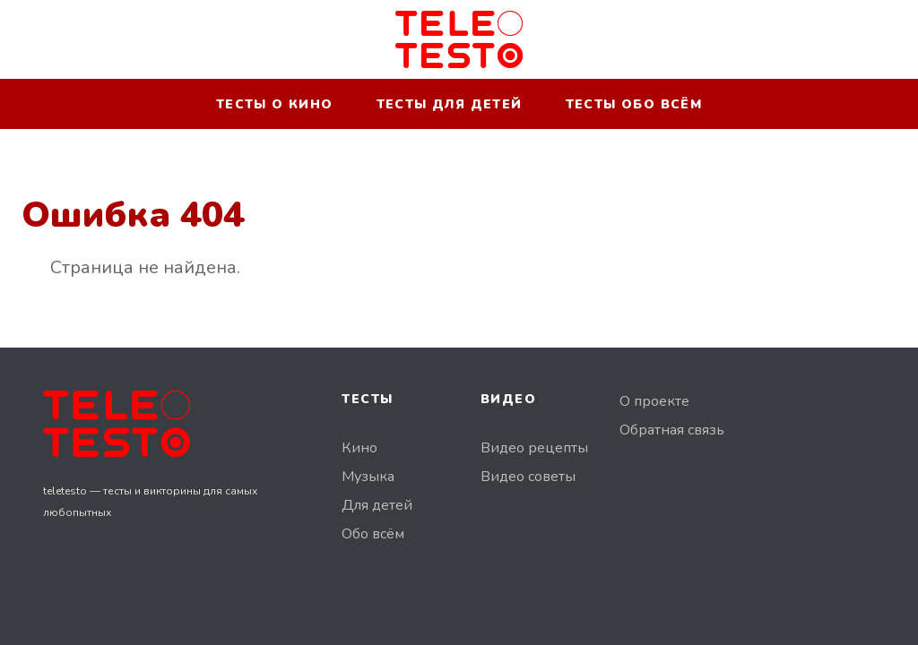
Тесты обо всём (634, 104)
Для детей (377, 505)
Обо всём (373, 534)
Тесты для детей (450, 104)
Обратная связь (671, 430)
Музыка (368, 476)
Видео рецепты (534, 448)
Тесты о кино (274, 104)
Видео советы (528, 476)
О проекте (654, 401)
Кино (359, 448)
